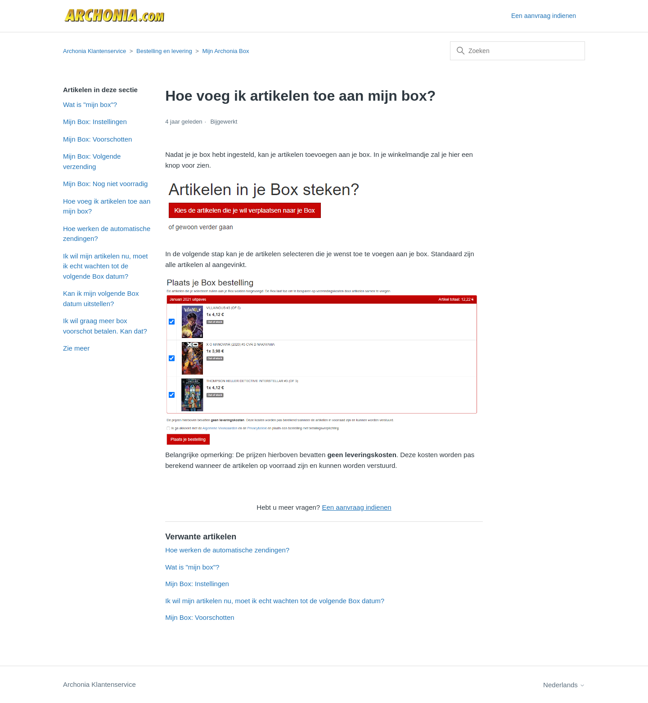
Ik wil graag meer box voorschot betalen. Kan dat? (105, 326)
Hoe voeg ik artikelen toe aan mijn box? (106, 206)
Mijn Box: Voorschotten (97, 139)
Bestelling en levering (164, 51)
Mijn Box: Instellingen (95, 121)
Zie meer (76, 348)
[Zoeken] (517, 51)
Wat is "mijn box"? (90, 104)
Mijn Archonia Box (225, 51)
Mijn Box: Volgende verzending (92, 161)
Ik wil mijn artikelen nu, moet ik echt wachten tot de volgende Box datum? (105, 266)
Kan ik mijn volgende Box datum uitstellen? (101, 298)
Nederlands (564, 685)
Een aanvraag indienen (543, 15)
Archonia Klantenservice (94, 51)
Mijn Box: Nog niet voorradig (105, 183)
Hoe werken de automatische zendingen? (106, 234)
